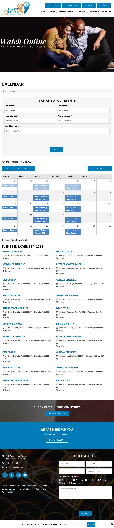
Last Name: (63, 106)
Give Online (103, 5)
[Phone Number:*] (84, 121)
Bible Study (9, 280)
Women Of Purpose (14, 264)
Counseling (65, 480)
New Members (53, 5)
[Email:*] (72, 471)
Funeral (102, 480)
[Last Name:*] (84, 110)
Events (7, 258)
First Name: (9, 106)
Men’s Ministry (65, 251)
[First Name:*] (30, 110)
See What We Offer (57, 413)
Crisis (63, 483)
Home (5, 91)
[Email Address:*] (30, 121)
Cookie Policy (80, 524)
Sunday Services (12, 251)
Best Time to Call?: (13, 126)
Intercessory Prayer (69, 264)
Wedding (90, 480)
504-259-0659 (11, 463)
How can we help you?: (69, 477)
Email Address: (11, 116)
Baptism (78, 480)
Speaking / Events (71, 5)
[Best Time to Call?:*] (57, 131)
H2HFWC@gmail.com (14, 467)
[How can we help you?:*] (60, 480)
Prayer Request (57, 440)
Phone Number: (65, 116)
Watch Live (89, 5)
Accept (91, 524)
